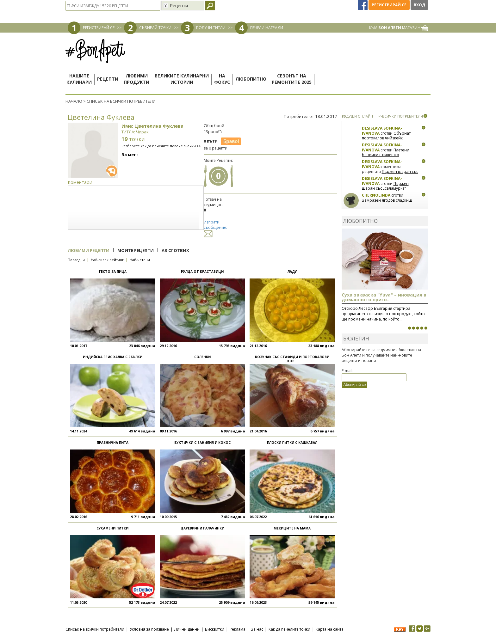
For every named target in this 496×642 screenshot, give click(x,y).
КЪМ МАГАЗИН (398, 27)
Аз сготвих (175, 250)
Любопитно (250, 79)
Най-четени (140, 259)
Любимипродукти (136, 79)
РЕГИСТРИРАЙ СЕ (99, 27)
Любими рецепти (88, 250)
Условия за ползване (149, 629)
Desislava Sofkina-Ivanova (382, 130)
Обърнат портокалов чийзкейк (386, 136)
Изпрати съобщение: (215, 227)
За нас (257, 629)
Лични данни (187, 629)
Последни (76, 259)
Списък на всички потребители (94, 629)
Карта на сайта (330, 629)
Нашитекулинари (79, 79)
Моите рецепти (135, 250)
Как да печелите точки (289, 629)
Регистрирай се (389, 5)
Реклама (237, 629)
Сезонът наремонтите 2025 (292, 79)
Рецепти (107, 79)
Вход (419, 5)
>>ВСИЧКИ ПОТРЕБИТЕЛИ (400, 116)
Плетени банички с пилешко (385, 152)
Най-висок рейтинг (107, 259)
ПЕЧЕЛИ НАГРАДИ (266, 27)
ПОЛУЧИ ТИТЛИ (211, 27)
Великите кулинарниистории (182, 79)
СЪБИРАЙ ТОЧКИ (155, 27)
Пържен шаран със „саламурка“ (390, 174)
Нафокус (222, 79)
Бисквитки (214, 629)
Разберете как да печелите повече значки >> (161, 146)
